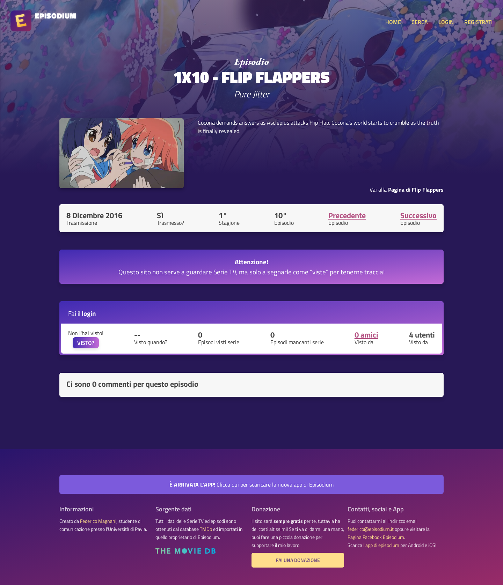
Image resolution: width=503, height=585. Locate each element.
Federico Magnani (98, 521)
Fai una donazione (298, 560)
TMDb (206, 529)
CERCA (419, 22)
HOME (393, 22)
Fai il (82, 313)
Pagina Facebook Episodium (376, 537)
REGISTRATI (478, 22)
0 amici (366, 335)
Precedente (347, 215)
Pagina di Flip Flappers (416, 189)
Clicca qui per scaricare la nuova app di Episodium (251, 484)
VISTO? (85, 343)
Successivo (418, 215)
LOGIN (446, 22)
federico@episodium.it (371, 529)
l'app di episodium (381, 545)
